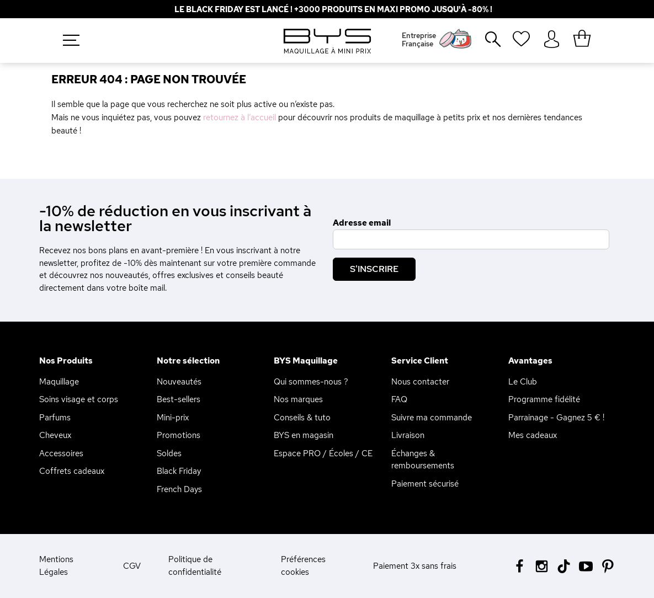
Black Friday (179, 471)
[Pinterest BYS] (608, 565)
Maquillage (59, 381)
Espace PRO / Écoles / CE (323, 453)
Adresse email (362, 222)
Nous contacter (420, 381)
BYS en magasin (303, 435)
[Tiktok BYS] (564, 566)
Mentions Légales (56, 566)
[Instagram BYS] (542, 565)
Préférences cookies (303, 566)
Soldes (169, 453)
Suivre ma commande (431, 417)
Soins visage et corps (78, 399)
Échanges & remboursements (422, 460)
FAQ (399, 399)
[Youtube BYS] (586, 565)
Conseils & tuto (302, 417)
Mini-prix (173, 417)
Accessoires (61, 453)
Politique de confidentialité (194, 566)
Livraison (407, 435)
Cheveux (55, 435)
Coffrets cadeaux (71, 471)
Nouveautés (179, 381)
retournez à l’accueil (239, 117)
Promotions (178, 435)
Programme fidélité (544, 399)
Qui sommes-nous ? (311, 381)
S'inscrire (374, 269)
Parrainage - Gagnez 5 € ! (556, 417)
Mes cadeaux (532, 435)
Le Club (522, 381)
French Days (179, 489)
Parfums (55, 417)
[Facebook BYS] (520, 565)
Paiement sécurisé (425, 483)
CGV (132, 566)
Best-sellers (178, 399)
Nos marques (298, 399)
